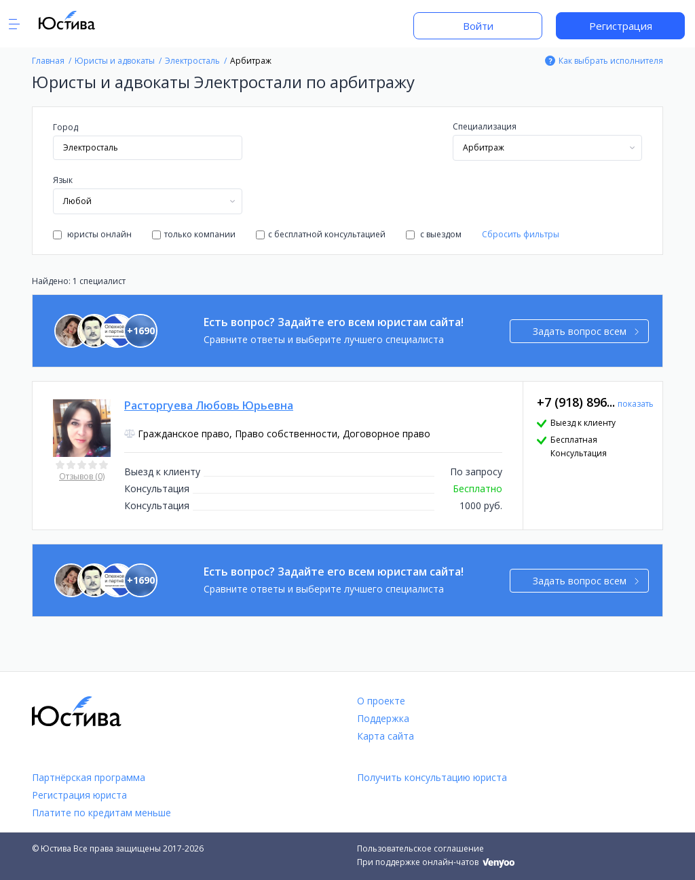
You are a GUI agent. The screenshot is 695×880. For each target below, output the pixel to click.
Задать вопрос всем (586, 331)
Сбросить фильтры (520, 234)
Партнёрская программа (88, 777)
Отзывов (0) (82, 476)
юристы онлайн (92, 234)
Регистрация (620, 26)
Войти (478, 26)
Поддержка (383, 718)
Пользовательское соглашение (420, 848)
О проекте (381, 700)
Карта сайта (385, 735)
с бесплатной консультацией (321, 234)
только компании (194, 234)
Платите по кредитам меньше (101, 812)
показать (636, 403)
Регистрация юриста (79, 794)
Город (65, 127)
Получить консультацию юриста (432, 777)
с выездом (434, 234)
